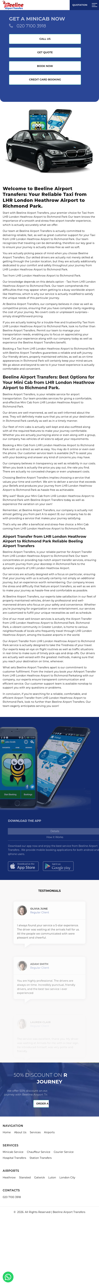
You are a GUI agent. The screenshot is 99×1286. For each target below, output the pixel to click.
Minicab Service (13, 1152)
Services (35, 1132)
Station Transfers (41, 1158)
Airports (49, 1132)
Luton (52, 1177)
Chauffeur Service (38, 1152)
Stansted (25, 1177)
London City (67, 1177)
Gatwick (39, 1177)
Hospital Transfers (14, 1158)
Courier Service (64, 1152)
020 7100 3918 (31, 25)
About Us (20, 1132)
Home (7, 1132)
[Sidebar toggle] (94, 5)
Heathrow (9, 1177)
